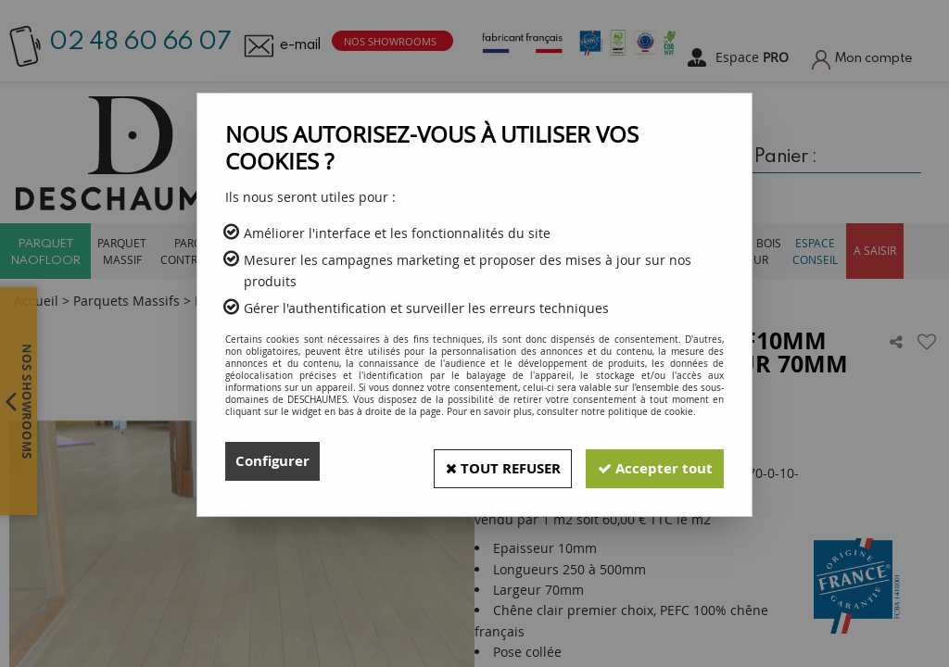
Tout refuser (485, 461)
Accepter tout (649, 461)
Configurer (274, 461)
